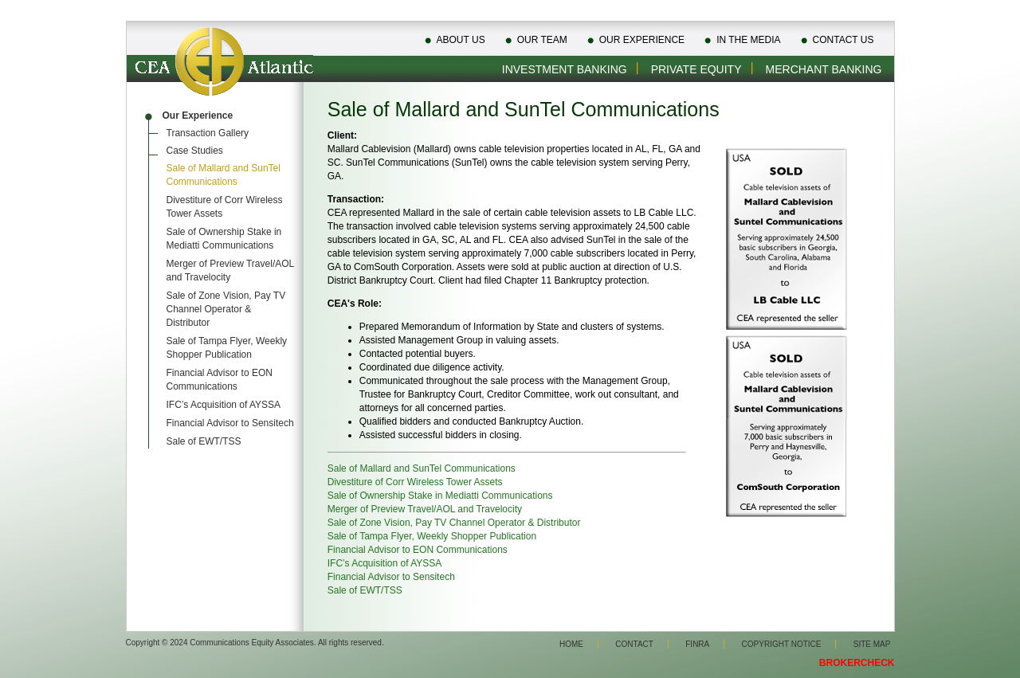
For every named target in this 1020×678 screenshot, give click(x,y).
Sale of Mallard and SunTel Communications (422, 468)
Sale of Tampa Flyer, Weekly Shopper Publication (432, 536)
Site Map (872, 644)
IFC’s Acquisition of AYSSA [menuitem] (224, 404)
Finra (697, 644)
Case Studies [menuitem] (195, 150)
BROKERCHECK (857, 662)
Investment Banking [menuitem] (564, 69)
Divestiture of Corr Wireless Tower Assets (415, 482)
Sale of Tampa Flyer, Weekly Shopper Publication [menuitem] (227, 347)
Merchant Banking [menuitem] (824, 69)
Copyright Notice (782, 644)
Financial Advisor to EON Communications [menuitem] (220, 379)
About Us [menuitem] (461, 39)
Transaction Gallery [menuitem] (208, 133)
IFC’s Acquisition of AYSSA (385, 563)
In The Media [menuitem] (748, 39)
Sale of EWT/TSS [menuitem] (204, 441)
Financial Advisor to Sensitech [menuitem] (230, 423)
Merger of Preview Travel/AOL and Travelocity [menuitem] (230, 270)
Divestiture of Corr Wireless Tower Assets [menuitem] (225, 206)
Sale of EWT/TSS (365, 590)
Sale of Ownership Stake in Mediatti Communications (440, 495)
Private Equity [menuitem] (696, 69)
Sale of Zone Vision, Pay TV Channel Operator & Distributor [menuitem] (226, 309)
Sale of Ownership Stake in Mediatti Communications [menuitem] (224, 238)
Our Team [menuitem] (542, 39)
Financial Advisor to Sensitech (391, 576)
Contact (634, 644)
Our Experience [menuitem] (642, 39)
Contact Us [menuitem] (843, 39)
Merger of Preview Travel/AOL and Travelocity (425, 509)
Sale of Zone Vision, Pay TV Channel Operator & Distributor (454, 522)
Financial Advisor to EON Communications (418, 549)
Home (571, 644)
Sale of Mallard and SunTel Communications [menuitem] (223, 175)
